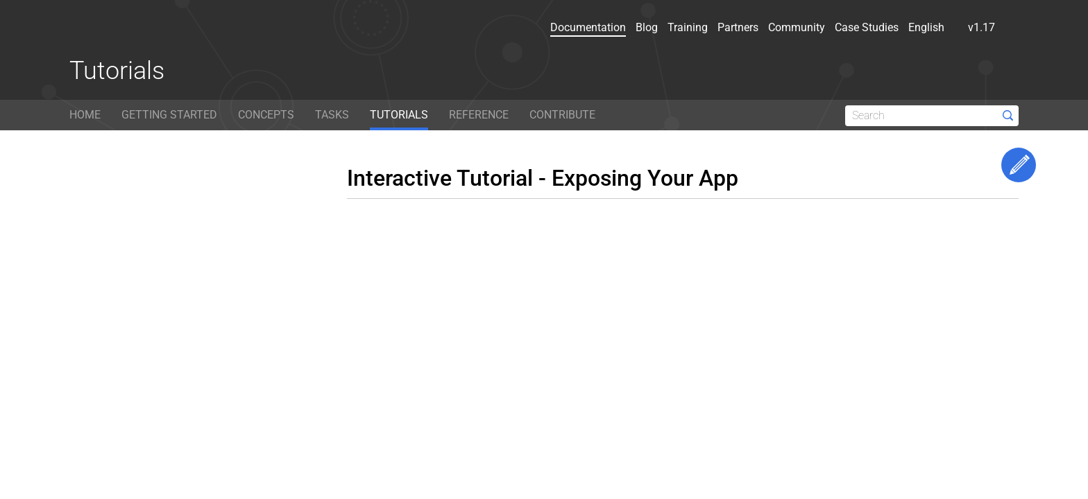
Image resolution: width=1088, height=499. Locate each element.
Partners (737, 27)
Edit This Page (1018, 165)
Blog (647, 27)
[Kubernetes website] (131, 30)
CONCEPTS (266, 114)
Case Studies (867, 27)
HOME (85, 114)
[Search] (932, 115)
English (933, 27)
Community (796, 27)
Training (688, 27)
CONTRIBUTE (562, 114)
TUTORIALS (399, 114)
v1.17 (988, 27)
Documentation (588, 27)
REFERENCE (479, 114)
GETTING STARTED (169, 114)
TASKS (332, 114)
